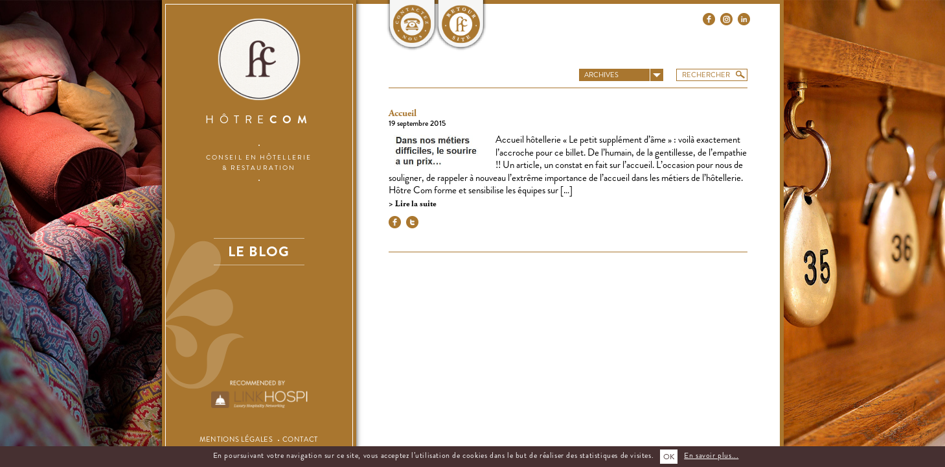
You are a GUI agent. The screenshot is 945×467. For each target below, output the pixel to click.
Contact (300, 439)
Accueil (402, 113)
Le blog (258, 251)
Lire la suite (414, 204)
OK (668, 456)
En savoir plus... (711, 455)
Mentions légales (236, 439)
